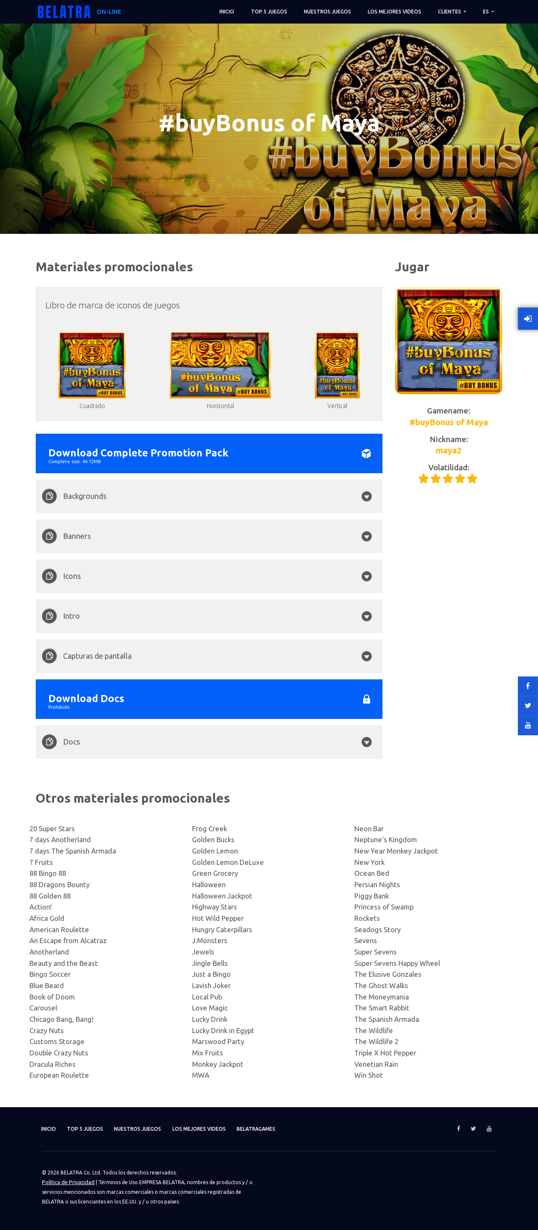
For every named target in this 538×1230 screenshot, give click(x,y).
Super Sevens (375, 952)
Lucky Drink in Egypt (223, 1030)
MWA (200, 1075)
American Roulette (59, 929)
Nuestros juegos (327, 11)
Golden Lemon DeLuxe (228, 862)
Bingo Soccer (50, 974)
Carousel (43, 1008)
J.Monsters (209, 940)
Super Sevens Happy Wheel (397, 963)
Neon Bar (369, 828)
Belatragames (282, 1129)
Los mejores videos (394, 11)
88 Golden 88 (50, 896)
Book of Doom (52, 997)
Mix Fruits (207, 1053)
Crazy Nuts (46, 1030)
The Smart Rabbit (381, 1008)
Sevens (365, 940)
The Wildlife (373, 1030)
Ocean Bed (371, 873)
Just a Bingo (211, 974)
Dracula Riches (52, 1064)
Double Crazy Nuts (58, 1053)
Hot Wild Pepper (218, 918)
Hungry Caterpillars (222, 929)
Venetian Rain (376, 1064)
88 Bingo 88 (47, 873)
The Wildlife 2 (376, 1041)
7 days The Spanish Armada (72, 851)
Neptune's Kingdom (385, 839)
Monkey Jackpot (217, 1064)
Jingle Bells (210, 963)
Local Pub (207, 997)
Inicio (226, 11)
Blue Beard (46, 985)
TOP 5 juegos (269, 11)
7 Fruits (41, 862)
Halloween (209, 884)
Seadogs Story (377, 929)
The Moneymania (381, 997)
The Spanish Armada (386, 1019)
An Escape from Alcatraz (68, 940)
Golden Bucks (213, 839)
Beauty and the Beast (63, 963)
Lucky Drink (209, 1019)
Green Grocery (215, 873)
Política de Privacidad (67, 1182)
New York (369, 862)
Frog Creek (209, 828)
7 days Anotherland (60, 839)
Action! (40, 907)
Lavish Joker (211, 985)
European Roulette (59, 1075)
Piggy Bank (371, 896)
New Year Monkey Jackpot (396, 851)
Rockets (367, 918)
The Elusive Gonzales (388, 974)
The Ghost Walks (381, 985)
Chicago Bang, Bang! (61, 1019)
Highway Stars (214, 907)
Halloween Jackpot (222, 896)
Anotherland (49, 952)
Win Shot (368, 1075)
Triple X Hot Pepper (385, 1053)
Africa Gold (46, 918)
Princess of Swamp (384, 907)
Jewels (203, 952)
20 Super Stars (52, 828)
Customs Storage (56, 1041)
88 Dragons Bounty (59, 884)
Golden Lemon (215, 851)
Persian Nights (377, 884)
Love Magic (210, 1008)
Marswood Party (218, 1041)
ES (486, 11)
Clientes (450, 11)
